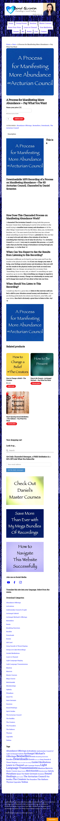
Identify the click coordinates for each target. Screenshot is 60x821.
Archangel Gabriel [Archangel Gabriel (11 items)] (17, 754)
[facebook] (14, 582)
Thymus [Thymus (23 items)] (9, 782)
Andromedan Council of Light (16, 610)
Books (29, 31)
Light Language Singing (14, 660)
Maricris (9, 671)
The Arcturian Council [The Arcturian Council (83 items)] (35, 776)
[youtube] (8, 582)
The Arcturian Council (13, 715)
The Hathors (10, 729)
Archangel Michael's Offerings (16, 617)
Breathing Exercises (13, 628)
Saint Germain (11, 700)
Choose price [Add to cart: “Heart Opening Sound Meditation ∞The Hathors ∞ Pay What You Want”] (12, 423)
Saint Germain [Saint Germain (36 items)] (31, 774)
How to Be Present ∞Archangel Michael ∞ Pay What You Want (41, 379)
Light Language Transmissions (17, 664)
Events (8, 639)
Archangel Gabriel (12, 613)
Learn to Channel (30, 27)
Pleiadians (9, 693)
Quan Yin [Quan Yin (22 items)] (20, 774)
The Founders (11, 726)
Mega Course (10, 679)
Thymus (9, 733)
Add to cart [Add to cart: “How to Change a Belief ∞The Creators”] (11, 386)
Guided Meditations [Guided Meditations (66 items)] (41, 762)
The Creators (10, 722)
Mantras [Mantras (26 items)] (41, 768)
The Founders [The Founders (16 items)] (31, 779)
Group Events (21, 23)
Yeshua (8, 740)
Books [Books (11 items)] (33, 756)
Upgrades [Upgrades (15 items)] (17, 782)
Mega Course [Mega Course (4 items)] (22, 771)
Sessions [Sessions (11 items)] (41, 774)
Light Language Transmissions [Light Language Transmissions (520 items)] (26, 766)
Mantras (9, 668)
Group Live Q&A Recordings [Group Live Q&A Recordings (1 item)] (24, 762)
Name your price (13, 107)
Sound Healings (11, 708)
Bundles (9, 631)
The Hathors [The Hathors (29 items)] (42, 779)
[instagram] (20, 582)
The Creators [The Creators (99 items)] (19, 779)
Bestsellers (36, 125)
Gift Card (9, 642)
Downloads (45, 125)
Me (23, 31)
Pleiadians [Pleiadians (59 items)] (11, 774)
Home (11, 23)
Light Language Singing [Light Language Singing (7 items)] (32, 765)
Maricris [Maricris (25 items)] (49, 768)
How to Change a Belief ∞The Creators (16, 379)
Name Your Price (14, 27)
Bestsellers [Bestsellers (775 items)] (23, 756)
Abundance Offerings (24, 125)
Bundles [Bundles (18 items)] (9, 759)
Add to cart (19, 119)
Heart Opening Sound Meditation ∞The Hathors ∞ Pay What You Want (17, 419)
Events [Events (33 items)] (31, 759)
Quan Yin (9, 697)
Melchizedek (10, 682)
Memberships (11, 686)
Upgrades (9, 737)
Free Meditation (46, 27)
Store (14, 44)
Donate (16, 31)
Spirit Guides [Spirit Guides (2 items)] (19, 776)
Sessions (33, 23)
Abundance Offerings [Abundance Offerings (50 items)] (16, 751)
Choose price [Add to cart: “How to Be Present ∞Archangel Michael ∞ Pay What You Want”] (36, 383)
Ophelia (9, 689)
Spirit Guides (10, 711)
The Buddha (10, 718)
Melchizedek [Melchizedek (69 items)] (32, 771)
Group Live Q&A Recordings (16, 650)
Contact (44, 31)
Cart (36, 31)
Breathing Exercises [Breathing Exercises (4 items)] (42, 756)
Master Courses (45, 23)
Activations (10, 606)
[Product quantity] (9, 118)
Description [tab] (12, 134)
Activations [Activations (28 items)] (31, 751)
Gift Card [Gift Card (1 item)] (37, 759)
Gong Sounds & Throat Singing (17, 646)
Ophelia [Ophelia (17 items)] (51, 771)
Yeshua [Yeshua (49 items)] (24, 782)
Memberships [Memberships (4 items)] (43, 771)
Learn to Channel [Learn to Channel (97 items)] (15, 765)
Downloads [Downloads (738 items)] (20, 759)
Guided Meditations (13, 653)
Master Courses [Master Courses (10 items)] (11, 771)
